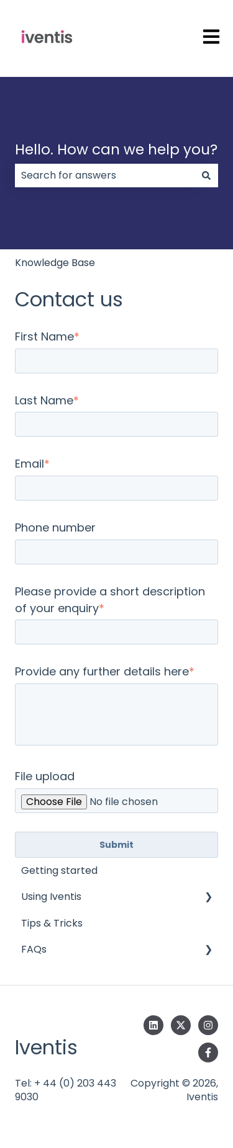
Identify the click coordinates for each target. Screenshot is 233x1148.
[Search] (206, 175)
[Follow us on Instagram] (208, 1025)
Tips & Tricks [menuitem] (52, 923)
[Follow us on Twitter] (181, 1025)
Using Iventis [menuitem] (51, 896)
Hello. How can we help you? (116, 149)
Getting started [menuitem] (59, 870)
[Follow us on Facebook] (208, 1052)
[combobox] (104, 175)
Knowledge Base (55, 263)
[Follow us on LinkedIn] (153, 1025)
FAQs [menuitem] (34, 949)
